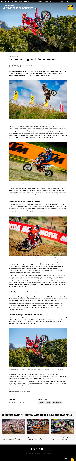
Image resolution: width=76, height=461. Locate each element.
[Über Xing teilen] (23, 66)
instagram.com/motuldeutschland (22, 391)
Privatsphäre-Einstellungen (65, 460)
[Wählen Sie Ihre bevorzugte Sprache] (65, 5)
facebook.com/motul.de (16, 390)
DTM (8, 1)
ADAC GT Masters (14, 1)
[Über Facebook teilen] (9, 66)
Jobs (48, 5)
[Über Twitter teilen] (18, 66)
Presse (55, 5)
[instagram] (34, 449)
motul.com (14, 388)
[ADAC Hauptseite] (69, 7)
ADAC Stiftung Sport (64, 1)
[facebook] (31, 449)
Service (51, 5)
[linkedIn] (42, 449)
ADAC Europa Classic (32, 1)
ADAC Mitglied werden (54, 1)
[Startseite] (35, 8)
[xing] (44, 449)
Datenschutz (56, 460)
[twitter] (37, 449)
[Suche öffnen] (65, 12)
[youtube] (39, 449)
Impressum (51, 460)
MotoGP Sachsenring (23, 1)
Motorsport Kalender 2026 (43, 1)
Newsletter (37, 453)
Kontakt (59, 5)
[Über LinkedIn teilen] (20, 66)
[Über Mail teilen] (15, 66)
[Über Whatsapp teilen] (12, 66)
